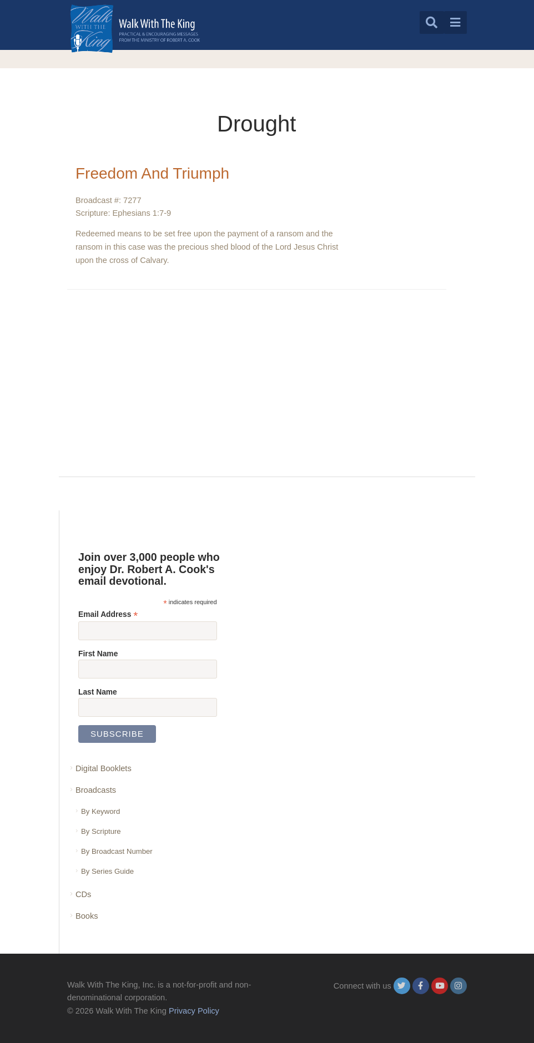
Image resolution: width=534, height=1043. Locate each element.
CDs (83, 894)
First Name (98, 653)
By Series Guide (107, 871)
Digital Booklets (103, 768)
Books (86, 916)
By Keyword (100, 811)
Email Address (108, 614)
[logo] (135, 28)
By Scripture (101, 831)
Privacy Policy (194, 1010)
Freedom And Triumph (152, 173)
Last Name (97, 691)
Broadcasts (95, 790)
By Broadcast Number (117, 851)
